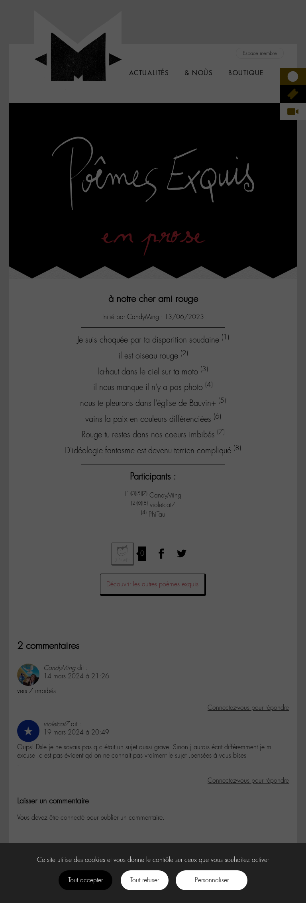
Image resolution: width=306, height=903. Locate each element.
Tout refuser (144, 880)
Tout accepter (85, 880)
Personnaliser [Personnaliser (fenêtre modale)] (212, 880)
